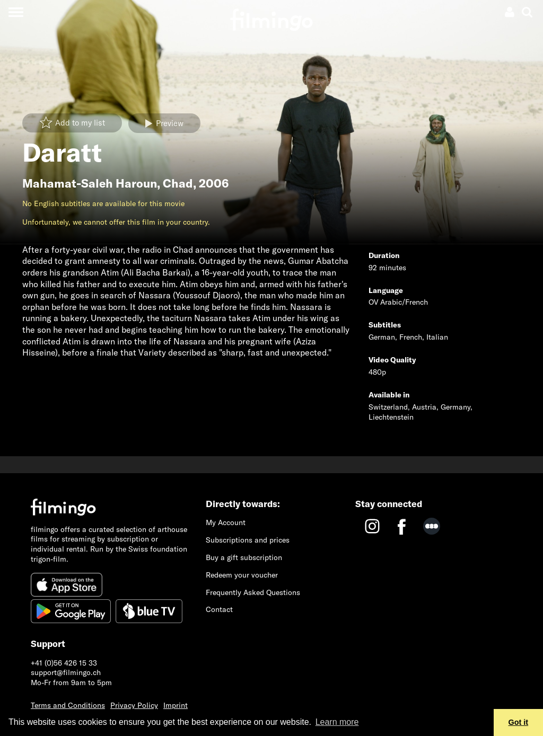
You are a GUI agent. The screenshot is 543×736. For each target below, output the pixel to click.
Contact (219, 609)
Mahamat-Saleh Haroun (89, 183)
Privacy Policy (134, 705)
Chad (178, 183)
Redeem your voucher (242, 575)
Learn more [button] (337, 721)
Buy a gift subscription (244, 557)
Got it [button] (519, 722)
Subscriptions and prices (248, 540)
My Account (226, 522)
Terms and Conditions (68, 705)
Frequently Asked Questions (253, 592)
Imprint (175, 705)
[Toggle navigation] (15, 12)
